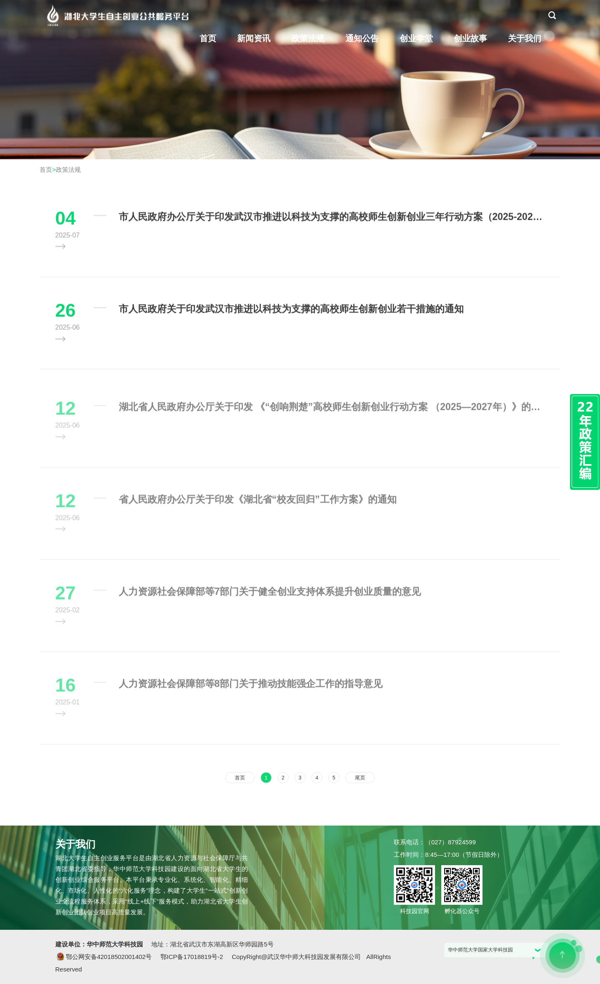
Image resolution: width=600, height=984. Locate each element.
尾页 (352, 777)
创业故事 (470, 38)
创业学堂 (416, 38)
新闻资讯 (253, 38)
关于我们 (524, 38)
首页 (208, 38)
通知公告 (362, 38)
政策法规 (308, 38)
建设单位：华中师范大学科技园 (100, 944)
